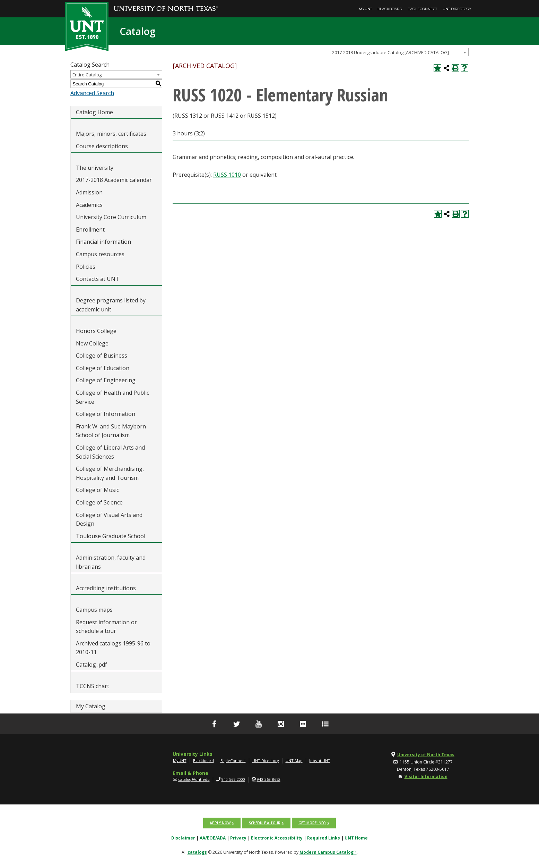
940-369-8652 (268, 779)
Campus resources (100, 254)
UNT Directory (457, 9)
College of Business (101, 355)
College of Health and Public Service (112, 397)
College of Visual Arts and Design (109, 519)
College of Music (97, 490)
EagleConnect (422, 9)
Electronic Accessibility (277, 838)
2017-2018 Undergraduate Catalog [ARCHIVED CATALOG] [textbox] (390, 52)
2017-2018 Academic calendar (114, 180)
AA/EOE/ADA (213, 838)
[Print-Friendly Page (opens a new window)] (455, 68)
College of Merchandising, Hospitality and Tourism (110, 473)
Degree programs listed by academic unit (111, 305)
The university (94, 168)
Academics (89, 205)
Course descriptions (102, 146)
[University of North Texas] (166, 4)
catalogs (197, 852)
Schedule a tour (264, 822)
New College (92, 343)
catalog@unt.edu (194, 779)
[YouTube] (259, 724)
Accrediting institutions (106, 588)
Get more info (312, 822)
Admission (89, 192)
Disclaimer (183, 838)
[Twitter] (236, 724)
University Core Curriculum (111, 217)
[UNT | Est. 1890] (86, 26)
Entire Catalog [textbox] (87, 75)
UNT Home (356, 838)
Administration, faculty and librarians (111, 562)
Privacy (238, 838)
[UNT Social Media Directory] (325, 724)
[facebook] (214, 724)
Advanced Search (92, 93)
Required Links (323, 838)
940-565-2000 (233, 779)
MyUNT (365, 9)
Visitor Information (426, 776)
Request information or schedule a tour (106, 626)
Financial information (103, 241)
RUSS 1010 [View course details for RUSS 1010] (227, 174)
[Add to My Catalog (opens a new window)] (437, 68)
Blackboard (389, 9)
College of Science (99, 502)
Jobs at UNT (319, 760)
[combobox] (399, 52)
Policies (85, 266)
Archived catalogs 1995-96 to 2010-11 (113, 648)
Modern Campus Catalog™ (328, 852)
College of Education (102, 368)
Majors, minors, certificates (111, 133)
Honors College (96, 331)
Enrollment (90, 229)
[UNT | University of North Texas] (107, 755)
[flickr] (303, 724)
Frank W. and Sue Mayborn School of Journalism (111, 431)
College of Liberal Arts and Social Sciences (110, 452)
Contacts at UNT (97, 279)
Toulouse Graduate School (110, 536)
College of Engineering (106, 380)
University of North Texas (425, 755)
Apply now (220, 822)
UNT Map (294, 760)
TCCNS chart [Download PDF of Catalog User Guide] (92, 686)
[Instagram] (281, 724)
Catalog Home (94, 112)
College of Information (105, 414)
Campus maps (94, 609)
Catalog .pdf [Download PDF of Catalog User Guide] (91, 664)
